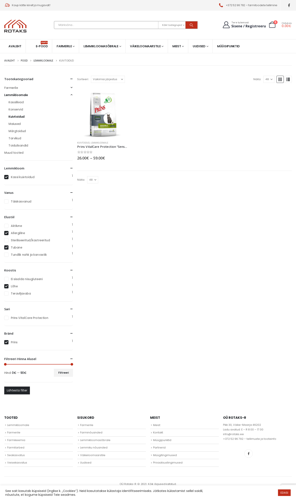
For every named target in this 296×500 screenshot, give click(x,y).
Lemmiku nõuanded (94, 447)
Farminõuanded (91, 432)
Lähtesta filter (17, 390)
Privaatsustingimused (168, 462)
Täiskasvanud (21, 201)
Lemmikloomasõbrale (101, 46)
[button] (280, 79)
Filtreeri (63, 372)
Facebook (248, 453)
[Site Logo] (15, 26)
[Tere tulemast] (244, 24)
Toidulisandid (18, 145)
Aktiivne (16, 226)
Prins (14, 342)
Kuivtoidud (83, 142)
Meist (176, 46)
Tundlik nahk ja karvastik (29, 255)
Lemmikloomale (99, 142)
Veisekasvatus (17, 462)
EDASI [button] (284, 493)
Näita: (257, 79)
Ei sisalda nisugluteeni (26, 279)
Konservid (15, 109)
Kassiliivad (16, 102)
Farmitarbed (15, 447)
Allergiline (18, 233)
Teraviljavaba (21, 293)
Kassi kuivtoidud (22, 177)
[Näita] (268, 79)
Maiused (14, 124)
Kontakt (158, 432)
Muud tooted (13, 153)
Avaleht (14, 46)
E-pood (42, 44)
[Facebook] (289, 5)
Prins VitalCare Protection (29, 318)
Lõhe (14, 286)
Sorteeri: (83, 79)
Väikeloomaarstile (145, 46)
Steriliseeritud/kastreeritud (30, 240)
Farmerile (64, 46)
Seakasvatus (16, 455)
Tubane (16, 247)
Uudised (199, 46)
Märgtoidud (17, 131)
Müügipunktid (228, 46)
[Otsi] (191, 25)
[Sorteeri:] (108, 79)
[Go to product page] (102, 112)
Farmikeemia (16, 440)
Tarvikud (14, 138)
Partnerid (159, 447)
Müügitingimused (165, 455)
